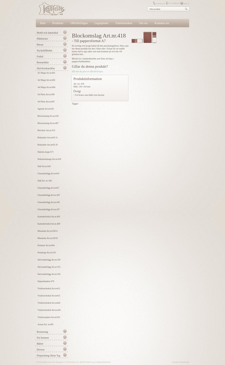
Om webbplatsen (174, 3)
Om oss (143, 23)
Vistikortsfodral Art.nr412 (49, 288)
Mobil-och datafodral (47, 32)
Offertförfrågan (79, 23)
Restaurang (42, 331)
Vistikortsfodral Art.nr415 (49, 296)
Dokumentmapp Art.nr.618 (49, 159)
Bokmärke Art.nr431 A (48, 137)
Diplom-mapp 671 (46, 152)
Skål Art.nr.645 (44, 166)
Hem (42, 23)
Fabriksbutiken (123, 23)
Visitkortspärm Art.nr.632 (49, 317)
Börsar (40, 44)
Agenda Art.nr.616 (46, 109)
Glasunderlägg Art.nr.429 (49, 195)
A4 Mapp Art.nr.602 (46, 80)
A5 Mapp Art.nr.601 (46, 73)
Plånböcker (42, 38)
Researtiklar (43, 62)
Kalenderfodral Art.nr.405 (49, 216)
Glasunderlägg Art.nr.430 (49, 202)
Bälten (40, 343)
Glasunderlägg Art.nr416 (48, 173)
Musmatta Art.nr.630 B (48, 238)
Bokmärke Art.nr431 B (48, 145)
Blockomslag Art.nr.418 (48, 116)
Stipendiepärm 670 (46, 281)
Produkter (57, 23)
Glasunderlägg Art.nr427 (48, 188)
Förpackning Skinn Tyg (48, 355)
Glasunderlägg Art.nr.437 (49, 209)
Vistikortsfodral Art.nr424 (49, 303)
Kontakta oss (160, 3)
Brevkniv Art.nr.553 (46, 130)
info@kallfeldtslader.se (103, 362)
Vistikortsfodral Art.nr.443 (49, 310)
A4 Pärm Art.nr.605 (46, 94)
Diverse (41, 349)
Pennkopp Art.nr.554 (47, 252)
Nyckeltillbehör (44, 50)
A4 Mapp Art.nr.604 (46, 87)
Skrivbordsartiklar (46, 68)
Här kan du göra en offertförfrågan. (87, 71)
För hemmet (43, 337)
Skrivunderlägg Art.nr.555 (49, 267)
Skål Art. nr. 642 (45, 181)
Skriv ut (186, 3)
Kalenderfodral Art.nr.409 (49, 224)
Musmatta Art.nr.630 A (48, 231)
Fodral (40, 56)
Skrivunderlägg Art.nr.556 (49, 274)
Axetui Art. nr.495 (45, 324)
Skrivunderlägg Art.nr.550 (49, 260)
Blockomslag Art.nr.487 (48, 123)
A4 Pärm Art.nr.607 (46, 101)
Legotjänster (102, 23)
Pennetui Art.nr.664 (46, 245)
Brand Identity (184, 362)
